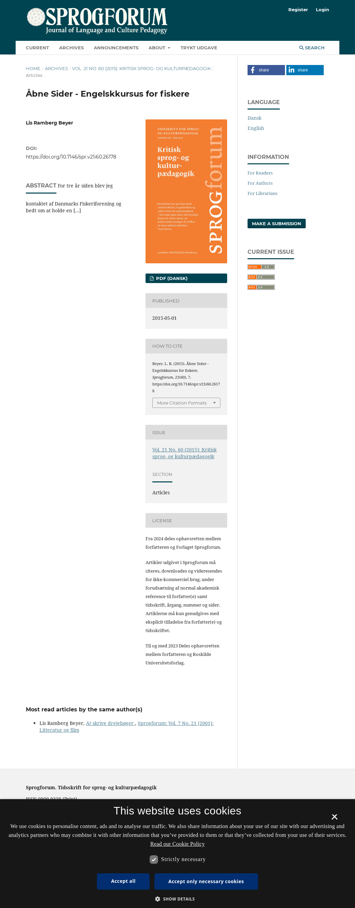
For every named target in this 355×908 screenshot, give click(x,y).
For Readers (260, 173)
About (158, 47)
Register (298, 9)
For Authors (260, 183)
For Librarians (262, 193)
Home (33, 68)
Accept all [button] (123, 881)
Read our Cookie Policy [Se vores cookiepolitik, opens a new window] (177, 844)
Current (37, 47)
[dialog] (177, 853)
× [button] (334, 819)
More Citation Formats (181, 403)
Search (312, 47)
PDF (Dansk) (171, 278)
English (256, 128)
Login (322, 9)
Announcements (116, 47)
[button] (266, 70)
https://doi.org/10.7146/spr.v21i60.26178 (71, 157)
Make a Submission (276, 223)
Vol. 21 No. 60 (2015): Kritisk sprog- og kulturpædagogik (141, 68)
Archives (71, 47)
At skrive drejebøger (110, 723)
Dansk (254, 118)
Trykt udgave (199, 47)
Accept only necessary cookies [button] (206, 881)
